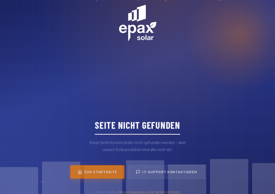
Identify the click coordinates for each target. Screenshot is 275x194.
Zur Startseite (97, 173)
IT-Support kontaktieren (166, 173)
